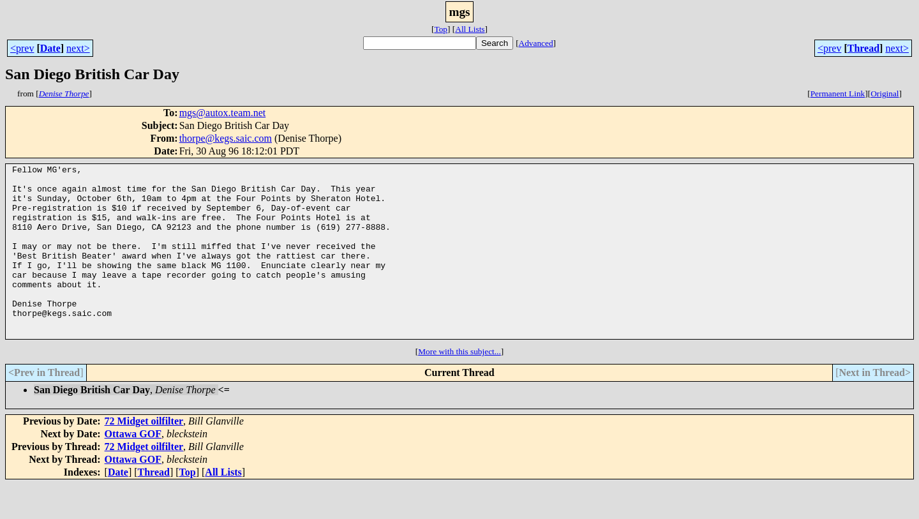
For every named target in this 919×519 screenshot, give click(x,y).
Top (440, 29)
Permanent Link (838, 93)
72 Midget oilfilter (144, 455)
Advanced (536, 43)
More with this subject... (459, 386)
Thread (863, 48)
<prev (22, 48)
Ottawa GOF (133, 468)
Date (50, 48)
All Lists (469, 29)
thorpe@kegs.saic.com (225, 138)
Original (884, 93)
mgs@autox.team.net (222, 112)
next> (78, 48)
